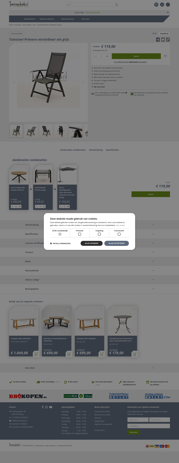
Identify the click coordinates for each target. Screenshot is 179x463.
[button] (60, 243)
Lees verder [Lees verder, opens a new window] (120, 225)
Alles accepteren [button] (117, 243)
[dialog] (89, 231)
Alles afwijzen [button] (91, 243)
